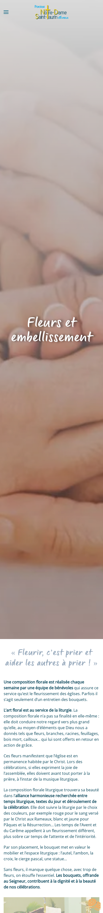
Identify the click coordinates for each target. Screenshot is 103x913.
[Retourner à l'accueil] (51, 12)
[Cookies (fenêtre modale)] (94, 904)
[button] (6, 12)
